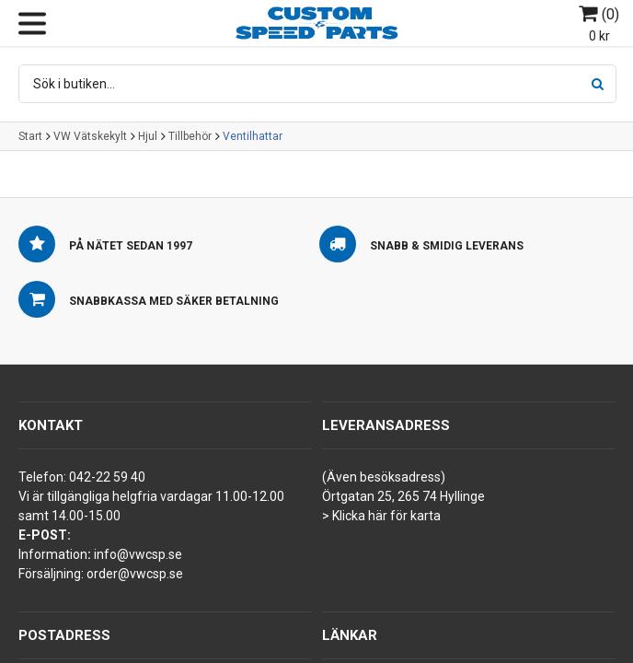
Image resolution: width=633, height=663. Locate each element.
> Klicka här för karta (381, 515)
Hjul (147, 136)
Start (30, 136)
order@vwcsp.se (134, 573)
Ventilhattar (252, 136)
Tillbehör (190, 136)
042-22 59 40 (107, 477)
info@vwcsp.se (138, 554)
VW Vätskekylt (90, 136)
